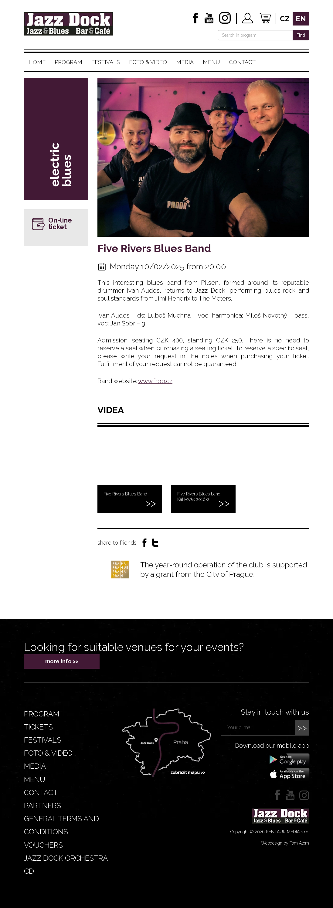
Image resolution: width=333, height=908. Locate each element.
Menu (211, 62)
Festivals (105, 62)
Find (301, 35)
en (301, 18)
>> (302, 727)
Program (68, 62)
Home (37, 62)
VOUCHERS (43, 845)
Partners (42, 805)
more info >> (61, 661)
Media (185, 62)
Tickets (38, 727)
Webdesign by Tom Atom (285, 843)
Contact (242, 62)
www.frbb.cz (155, 381)
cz (285, 18)
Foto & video (148, 62)
